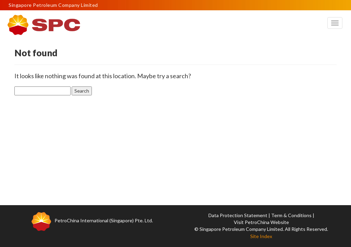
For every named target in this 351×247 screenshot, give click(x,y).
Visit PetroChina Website (261, 222)
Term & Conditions (291, 215)
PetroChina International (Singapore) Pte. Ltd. (104, 220)
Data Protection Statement (237, 215)
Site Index (261, 236)
